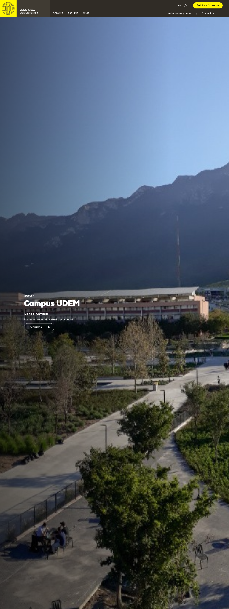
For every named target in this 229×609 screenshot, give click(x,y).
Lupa (185, 5)
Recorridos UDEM (39, 327)
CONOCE (58, 13)
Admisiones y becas (179, 13)
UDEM (25, 8)
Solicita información (208, 5)
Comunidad (208, 13)
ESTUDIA (73, 13)
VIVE (86, 13)
